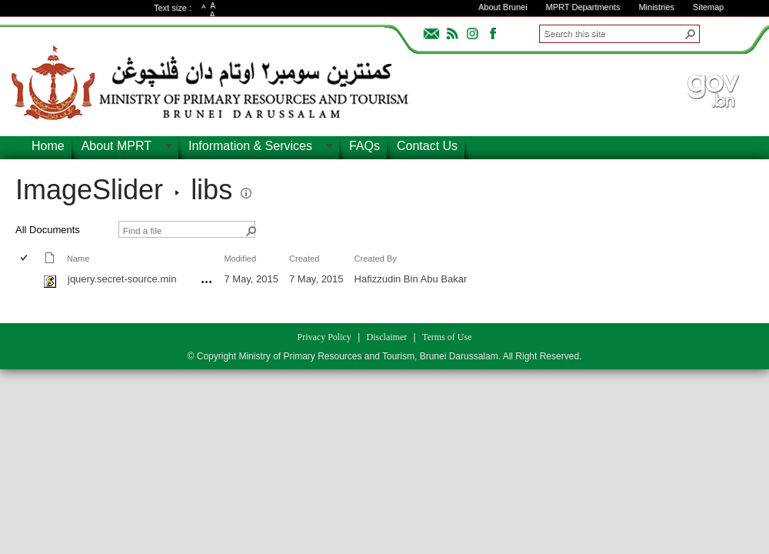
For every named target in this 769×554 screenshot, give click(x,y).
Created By (376, 258)
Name (78, 258)
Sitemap (708, 7)
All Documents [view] (47, 229)
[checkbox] (25, 259)
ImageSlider (89, 189)
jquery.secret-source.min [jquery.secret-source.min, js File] (122, 279)
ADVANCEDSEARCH (724, 31)
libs (211, 189)
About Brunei (503, 7)
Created (304, 258)
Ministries (656, 7)
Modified (240, 258)
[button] (690, 33)
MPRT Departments (583, 7)
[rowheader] (27, 280)
